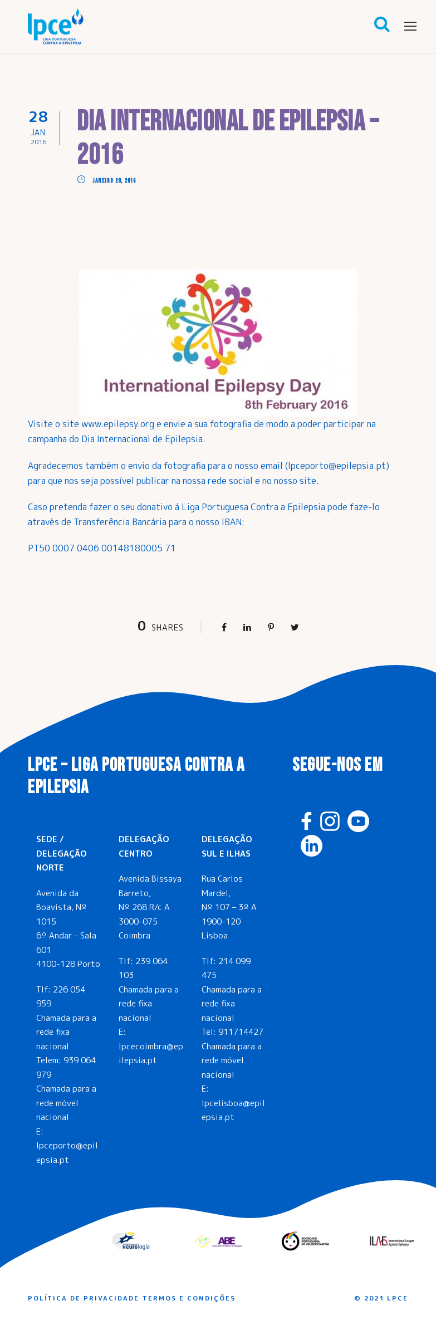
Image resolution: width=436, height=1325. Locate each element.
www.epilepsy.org (117, 424)
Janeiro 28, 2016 (114, 180)
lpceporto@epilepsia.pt (337, 465)
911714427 (240, 1032)
